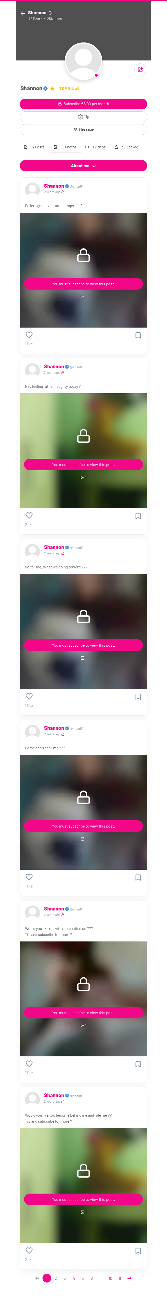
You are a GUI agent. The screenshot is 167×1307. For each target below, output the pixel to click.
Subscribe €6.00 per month (83, 103)
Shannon (54, 186)
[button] (140, 69)
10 (110, 1278)
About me (83, 165)
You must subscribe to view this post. (83, 283)
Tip (83, 116)
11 (119, 1278)
